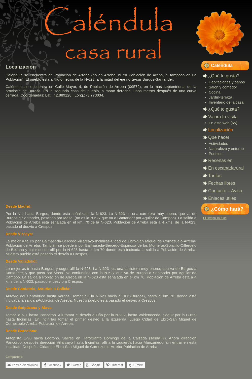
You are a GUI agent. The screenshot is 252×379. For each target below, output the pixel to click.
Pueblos (215, 153)
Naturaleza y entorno (226, 148)
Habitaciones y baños (227, 82)
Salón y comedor (223, 87)
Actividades (218, 143)
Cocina (215, 92)
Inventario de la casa (226, 102)
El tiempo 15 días (215, 218)
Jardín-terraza (220, 97)
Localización (21, 67)
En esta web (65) (223, 123)
